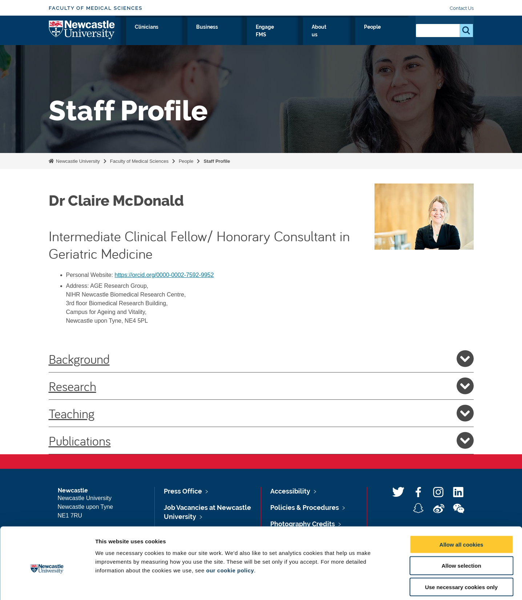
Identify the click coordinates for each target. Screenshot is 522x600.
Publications (261, 440)
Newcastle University (77, 161)
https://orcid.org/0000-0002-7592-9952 (164, 275)
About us (359, 35)
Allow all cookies (461, 511)
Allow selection (461, 532)
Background (261, 358)
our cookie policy (230, 536)
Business (276, 35)
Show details (381, 586)
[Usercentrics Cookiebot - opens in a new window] (47, 585)
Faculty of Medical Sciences (95, 8)
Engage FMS (318, 35)
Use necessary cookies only (461, 554)
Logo (82, 34)
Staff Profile (216, 161)
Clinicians (239, 35)
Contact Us (462, 8)
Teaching (261, 413)
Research (172, 35)
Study (206, 35)
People (394, 35)
